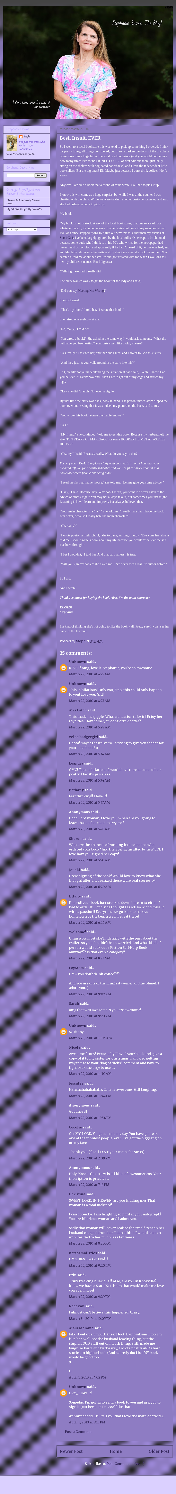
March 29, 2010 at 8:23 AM (89, 958)
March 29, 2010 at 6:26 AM (90, 922)
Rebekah (77, 1306)
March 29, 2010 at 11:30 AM (90, 1074)
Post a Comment (78, 1432)
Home (116, 1451)
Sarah (74, 1003)
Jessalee (76, 1083)
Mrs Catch (78, 710)
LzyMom (76, 968)
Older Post (159, 1451)
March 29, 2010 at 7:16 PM (89, 1185)
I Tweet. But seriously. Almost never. (23, 202)
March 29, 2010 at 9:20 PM (90, 1265)
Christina (77, 1194)
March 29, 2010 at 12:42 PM (90, 1096)
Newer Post (71, 1451)
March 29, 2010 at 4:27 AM (89, 701)
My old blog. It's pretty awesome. (25, 209)
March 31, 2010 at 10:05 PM (90, 1319)
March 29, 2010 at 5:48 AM (90, 829)
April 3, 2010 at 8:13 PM (87, 1422)
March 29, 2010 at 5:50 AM (90, 860)
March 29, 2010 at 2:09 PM (90, 1158)
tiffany (75, 896)
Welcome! (77, 932)
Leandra (76, 763)
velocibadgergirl (83, 737)
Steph (26, 137)
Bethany (76, 790)
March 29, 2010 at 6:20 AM (90, 887)
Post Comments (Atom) (125, 1464)
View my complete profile (21, 154)
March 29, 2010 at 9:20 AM (90, 1016)
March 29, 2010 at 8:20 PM (90, 1243)
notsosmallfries (83, 1253)
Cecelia (75, 1127)
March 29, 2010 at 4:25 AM (89, 674)
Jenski (74, 870)
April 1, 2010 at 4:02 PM (87, 1377)
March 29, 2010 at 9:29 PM (90, 1297)
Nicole (74, 1047)
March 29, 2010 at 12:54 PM (90, 1118)
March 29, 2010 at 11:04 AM (90, 1038)
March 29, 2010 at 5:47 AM (89, 802)
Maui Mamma (81, 1328)
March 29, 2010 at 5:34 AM (89, 754)
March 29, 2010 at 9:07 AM (90, 994)
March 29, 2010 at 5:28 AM (90, 727)
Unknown (77, 662)
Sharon (75, 839)
